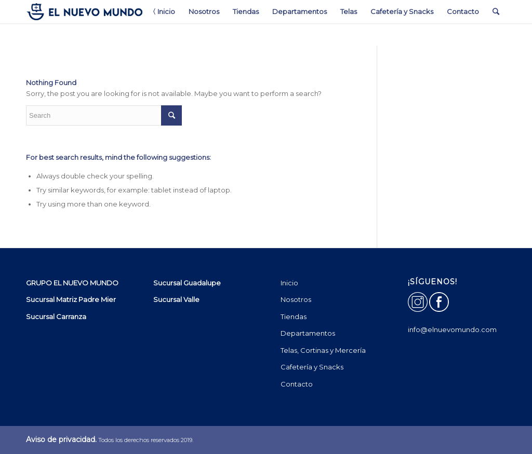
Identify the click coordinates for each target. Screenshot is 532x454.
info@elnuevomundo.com (452, 329)
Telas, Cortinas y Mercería (323, 350)
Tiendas (294, 316)
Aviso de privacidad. (61, 439)
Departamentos (308, 333)
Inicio (289, 283)
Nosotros (296, 299)
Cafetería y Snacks (312, 367)
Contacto (297, 384)
